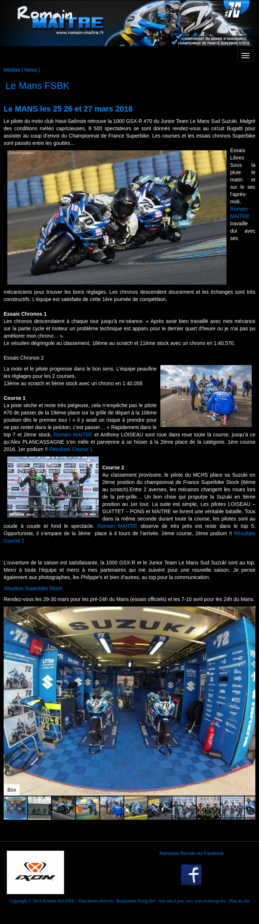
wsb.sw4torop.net (209, 901)
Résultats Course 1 (71, 449)
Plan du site (239, 901)
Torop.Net (146, 901)
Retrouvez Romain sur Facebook (192, 853)
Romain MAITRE (73, 434)
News (30, 70)
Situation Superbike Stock (33, 588)
